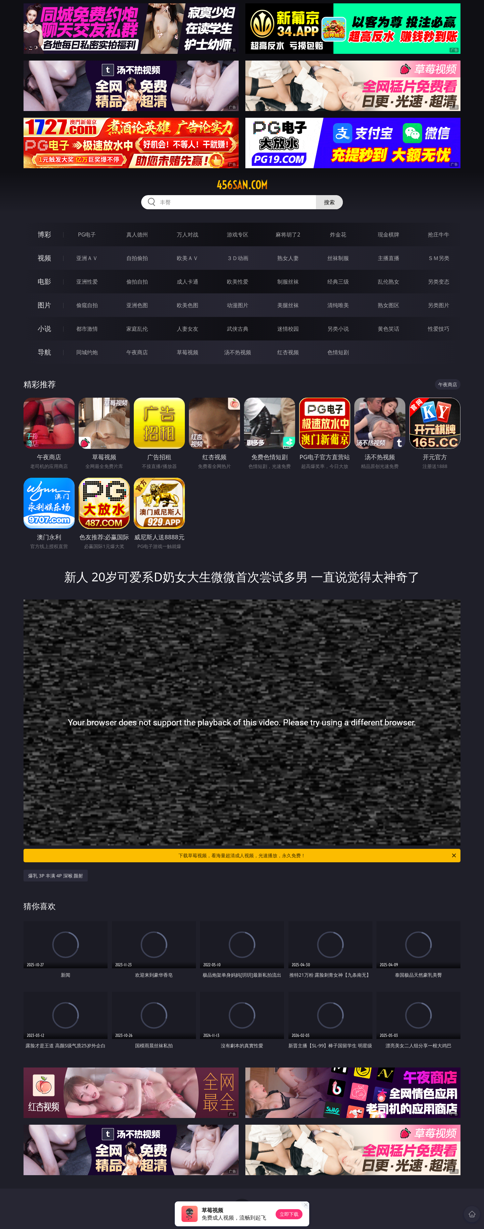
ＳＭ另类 (438, 258)
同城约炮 (87, 352)
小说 (44, 328)
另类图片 (438, 305)
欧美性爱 (237, 281)
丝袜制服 (338, 258)
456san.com (242, 185)
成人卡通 (187, 281)
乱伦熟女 (388, 281)
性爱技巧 (438, 328)
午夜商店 (137, 352)
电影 (44, 281)
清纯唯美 (338, 305)
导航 (44, 352)
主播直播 (388, 258)
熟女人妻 (288, 258)
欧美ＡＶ (187, 258)
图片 (44, 305)
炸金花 (338, 234)
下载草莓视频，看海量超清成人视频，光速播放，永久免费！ (317, 856)
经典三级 (338, 281)
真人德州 (137, 234)
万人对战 (187, 234)
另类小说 (338, 328)
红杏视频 (288, 352)
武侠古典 (237, 328)
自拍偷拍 (137, 258)
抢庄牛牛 (438, 234)
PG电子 (87, 234)
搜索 (329, 202)
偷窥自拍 (87, 305)
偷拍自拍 (137, 281)
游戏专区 (237, 234)
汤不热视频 (237, 352)
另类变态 (438, 281)
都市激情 (87, 328)
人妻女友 (187, 328)
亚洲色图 (137, 305)
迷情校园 (288, 328)
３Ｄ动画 (237, 258)
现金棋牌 (388, 234)
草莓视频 (187, 352)
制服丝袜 (288, 281)
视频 (44, 257)
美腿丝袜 (288, 305)
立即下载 (289, 1214)
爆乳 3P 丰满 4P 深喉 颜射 (55, 875)
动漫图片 (237, 305)
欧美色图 (187, 305)
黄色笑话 (388, 328)
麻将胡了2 (288, 234)
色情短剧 (338, 352)
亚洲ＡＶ (87, 258)
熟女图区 (388, 305)
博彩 (44, 234)
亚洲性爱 (87, 281)
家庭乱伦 (137, 328)
